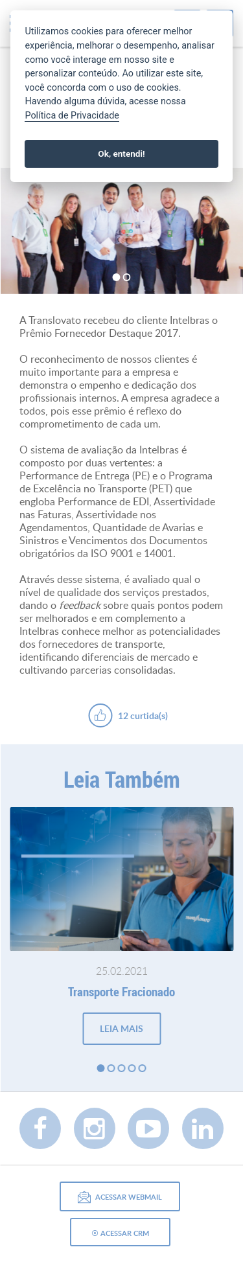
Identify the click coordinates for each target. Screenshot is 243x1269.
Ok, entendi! (121, 153)
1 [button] (117, 277)
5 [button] (142, 1068)
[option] (121, 231)
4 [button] (132, 1068)
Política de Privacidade (72, 115)
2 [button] (127, 277)
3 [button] (122, 1068)
